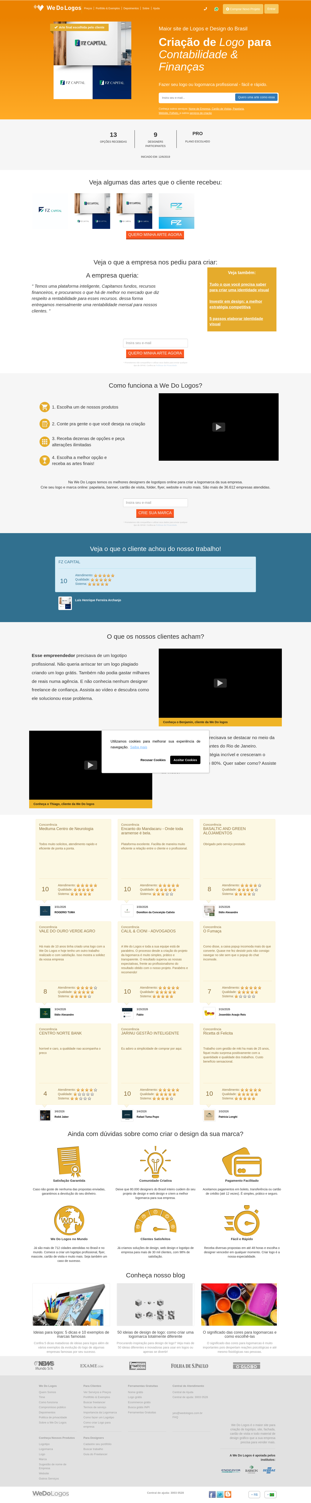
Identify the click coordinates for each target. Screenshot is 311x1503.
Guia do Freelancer (95, 1454)
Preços (88, 8)
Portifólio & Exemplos (96, 1397)
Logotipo (44, 1444)
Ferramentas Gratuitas (142, 1412)
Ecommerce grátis (139, 1402)
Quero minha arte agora (155, 235)
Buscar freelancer (94, 1402)
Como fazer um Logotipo (98, 1417)
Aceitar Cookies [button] (185, 760)
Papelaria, (238, 108)
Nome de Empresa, (200, 108)
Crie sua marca (155, 513)
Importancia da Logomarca (100, 1412)
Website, (164, 113)
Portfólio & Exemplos (108, 8)
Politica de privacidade (53, 1417)
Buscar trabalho (93, 1449)
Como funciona (48, 1402)
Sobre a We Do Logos (53, 1422)
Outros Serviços (49, 1478)
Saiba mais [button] (138, 747)
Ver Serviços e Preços (97, 1392)
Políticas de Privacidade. (166, 365)
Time (42, 1397)
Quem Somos (47, 1392)
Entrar (271, 9)
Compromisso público (52, 1407)
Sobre (145, 8)
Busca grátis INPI (139, 1407)
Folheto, (175, 113)
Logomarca (46, 1449)
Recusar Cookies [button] (153, 760)
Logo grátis (135, 1397)
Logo (42, 1454)
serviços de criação (201, 113)
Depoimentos (131, 8)
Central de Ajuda (183, 1392)
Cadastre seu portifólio (97, 1444)
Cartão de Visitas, (222, 108)
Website (44, 1473)
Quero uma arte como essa (256, 97)
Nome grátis (135, 1392)
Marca (43, 1459)
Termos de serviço (94, 1407)
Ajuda (156, 8)
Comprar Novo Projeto (243, 9)
